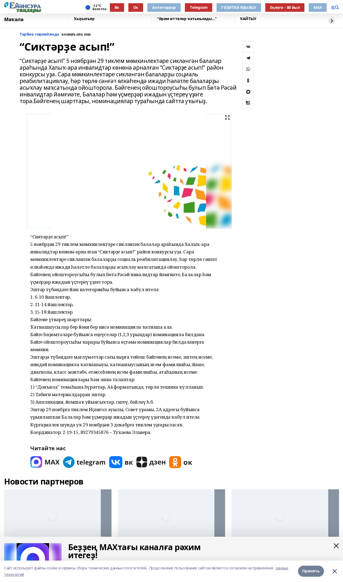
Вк (117, 7)
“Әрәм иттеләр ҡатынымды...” (187, 19)
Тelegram (199, 7)
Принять (311, 571)
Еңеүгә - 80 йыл (285, 7)
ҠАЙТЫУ (248, 19)
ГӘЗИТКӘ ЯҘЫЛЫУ (238, 7)
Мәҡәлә (13, 19)
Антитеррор (164, 7)
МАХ (318, 7)
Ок (135, 7)
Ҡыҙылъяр (84, 19)
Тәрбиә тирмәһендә (39, 34)
